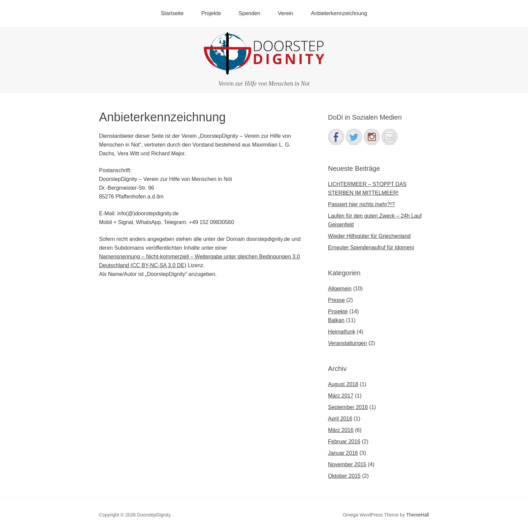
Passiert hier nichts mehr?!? (361, 204)
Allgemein (340, 288)
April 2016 (340, 418)
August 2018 (343, 384)
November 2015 (347, 464)
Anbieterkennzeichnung (339, 13)
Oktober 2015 (344, 476)
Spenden (249, 13)
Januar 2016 (343, 453)
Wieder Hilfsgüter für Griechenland (369, 236)
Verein (285, 13)
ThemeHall (417, 515)
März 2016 (341, 430)
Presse (336, 300)
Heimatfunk (341, 332)
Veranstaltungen (347, 343)
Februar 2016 (344, 441)
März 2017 (341, 396)
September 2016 (348, 407)
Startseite (172, 13)
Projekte (211, 13)
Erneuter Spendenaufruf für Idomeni (371, 247)
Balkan (336, 320)
